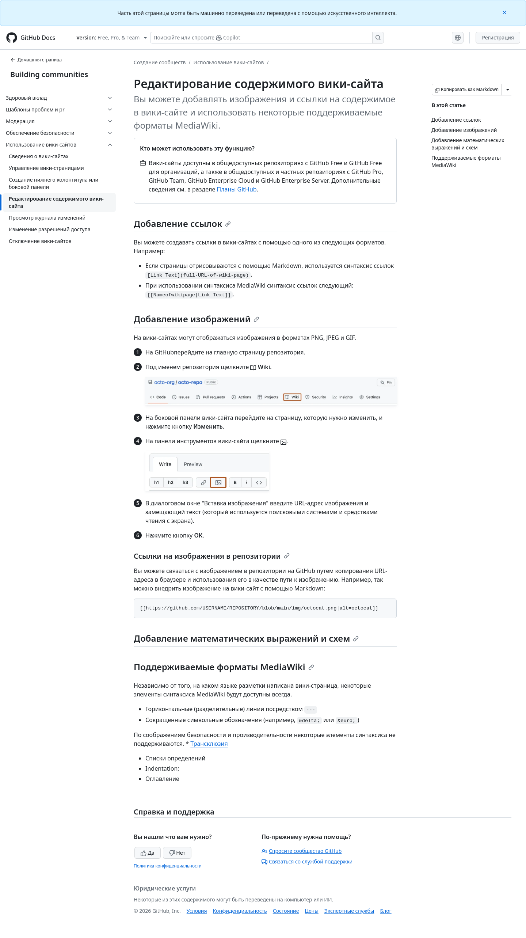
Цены (312, 910)
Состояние (286, 910)
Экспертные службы (349, 910)
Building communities (49, 74)
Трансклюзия (209, 744)
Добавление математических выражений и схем (246, 638)
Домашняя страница (36, 60)
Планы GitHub (236, 189)
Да (148, 852)
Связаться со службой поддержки (307, 861)
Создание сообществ (160, 62)
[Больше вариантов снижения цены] (508, 89)
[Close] (505, 12)
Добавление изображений (196, 319)
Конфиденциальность (240, 910)
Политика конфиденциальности (168, 866)
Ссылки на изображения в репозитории (212, 556)
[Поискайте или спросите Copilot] (267, 37)
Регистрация (498, 37)
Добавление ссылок (182, 223)
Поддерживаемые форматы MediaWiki (224, 667)
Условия (197, 910)
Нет (177, 852)
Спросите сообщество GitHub (302, 850)
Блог (385, 910)
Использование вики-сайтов (229, 62)
